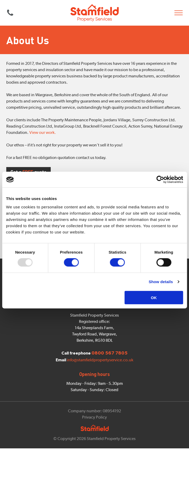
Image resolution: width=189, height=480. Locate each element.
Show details (161, 281)
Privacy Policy (94, 437)
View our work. (42, 132)
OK (154, 297)
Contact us (94, 311)
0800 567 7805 (10, 13)
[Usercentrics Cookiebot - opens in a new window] (160, 180)
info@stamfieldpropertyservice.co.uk (100, 379)
